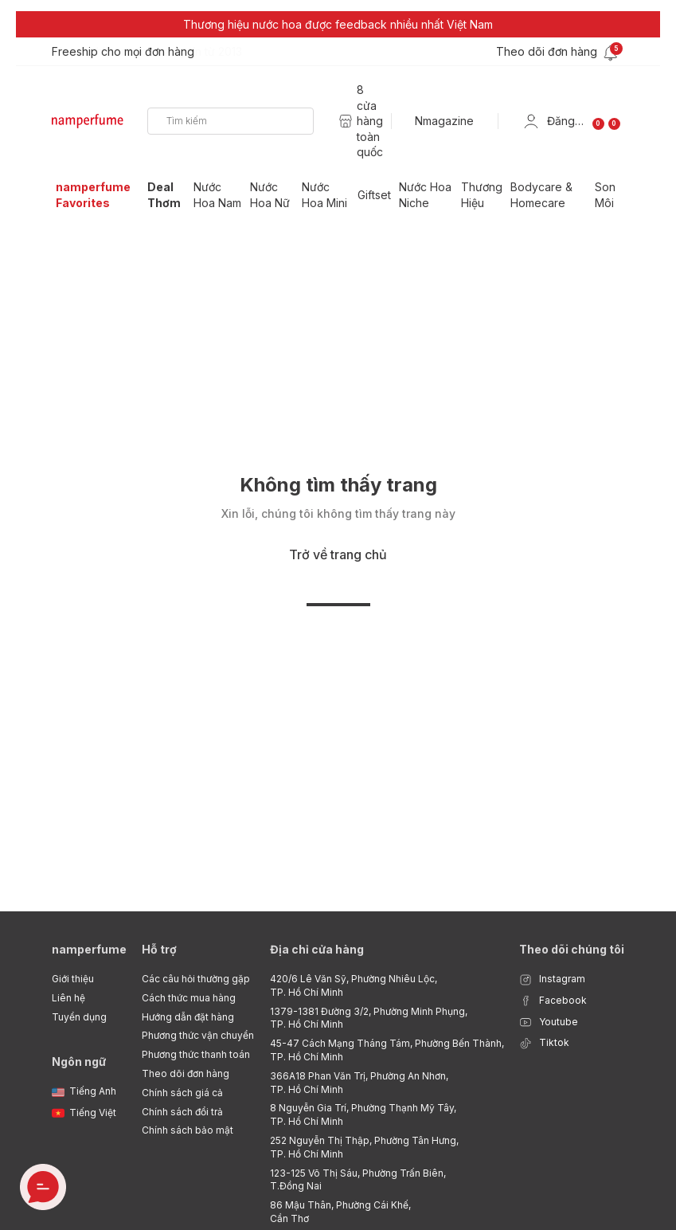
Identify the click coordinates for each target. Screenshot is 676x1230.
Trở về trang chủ (338, 554)
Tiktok (544, 1043)
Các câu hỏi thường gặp (196, 979)
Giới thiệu (73, 979)
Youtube (548, 1022)
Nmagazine (444, 120)
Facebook (553, 1001)
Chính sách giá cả (182, 1093)
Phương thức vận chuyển (198, 1035)
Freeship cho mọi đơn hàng (123, 51)
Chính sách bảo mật (187, 1130)
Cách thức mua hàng (189, 998)
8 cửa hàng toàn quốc (370, 121)
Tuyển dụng (79, 1017)
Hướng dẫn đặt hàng (188, 1017)
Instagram (552, 979)
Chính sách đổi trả (182, 1112)
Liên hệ (68, 998)
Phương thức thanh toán (196, 1054)
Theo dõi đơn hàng (185, 1073)
